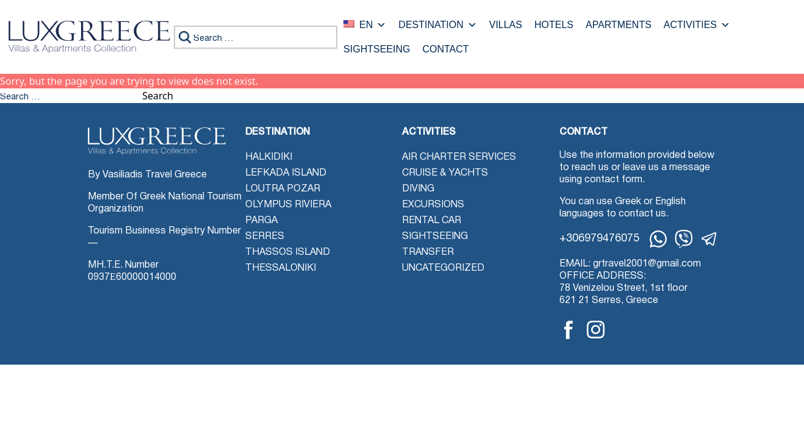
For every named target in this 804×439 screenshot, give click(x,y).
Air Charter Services (459, 157)
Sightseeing (376, 49)
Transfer (428, 252)
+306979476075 (599, 239)
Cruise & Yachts (445, 173)
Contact (445, 49)
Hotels (553, 25)
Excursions (433, 205)
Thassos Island (287, 252)
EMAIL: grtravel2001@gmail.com (630, 264)
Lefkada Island (285, 173)
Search (157, 95)
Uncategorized (443, 268)
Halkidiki (268, 157)
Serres (264, 236)
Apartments (618, 25)
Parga (261, 220)
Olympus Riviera (288, 205)
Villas (505, 25)
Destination (437, 25)
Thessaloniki (280, 268)
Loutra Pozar (282, 189)
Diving (418, 189)
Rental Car (431, 220)
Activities (697, 25)
